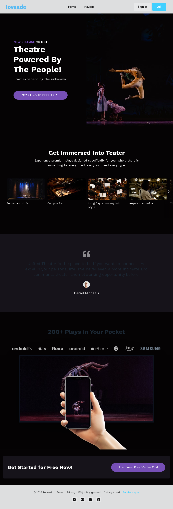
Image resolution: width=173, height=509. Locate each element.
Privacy (71, 492)
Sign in (142, 6)
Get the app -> (130, 492)
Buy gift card (93, 492)
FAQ (80, 492)
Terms (60, 492)
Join (159, 6)
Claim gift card (112, 492)
